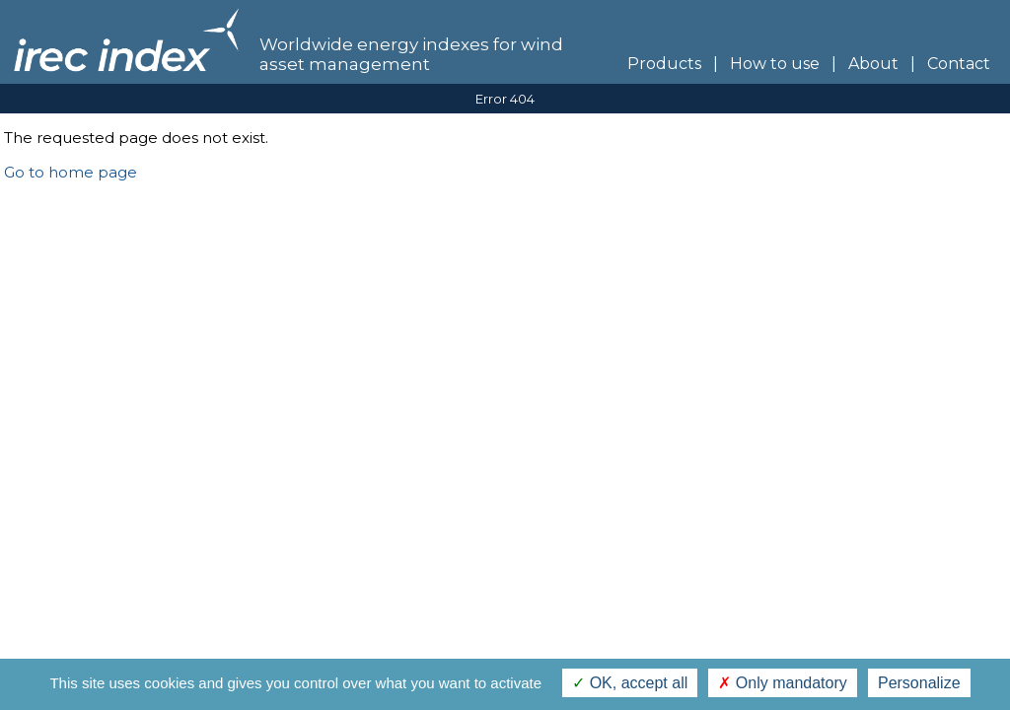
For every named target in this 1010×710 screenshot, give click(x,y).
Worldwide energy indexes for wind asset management (411, 54)
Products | (666, 63)
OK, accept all (629, 682)
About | (875, 63)
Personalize (919, 682)
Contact (962, 63)
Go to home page (70, 172)
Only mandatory (782, 682)
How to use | (777, 63)
